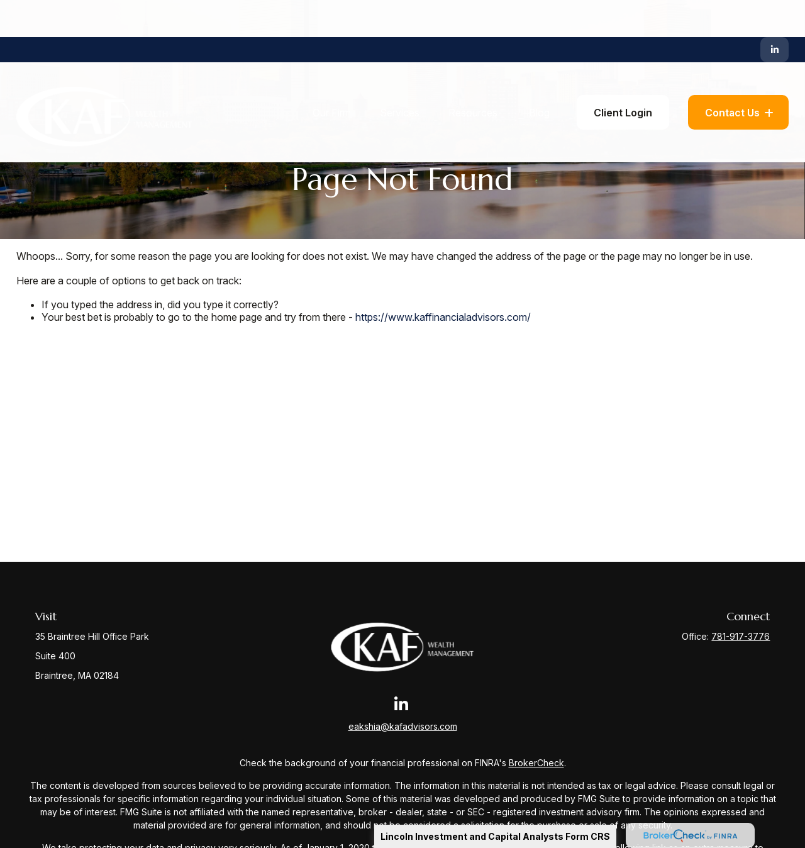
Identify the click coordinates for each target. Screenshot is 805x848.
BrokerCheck (536, 762)
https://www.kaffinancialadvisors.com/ (443, 317)
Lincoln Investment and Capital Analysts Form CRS (495, 836)
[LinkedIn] (774, 12)
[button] (332, 75)
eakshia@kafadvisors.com (402, 726)
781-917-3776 (740, 636)
